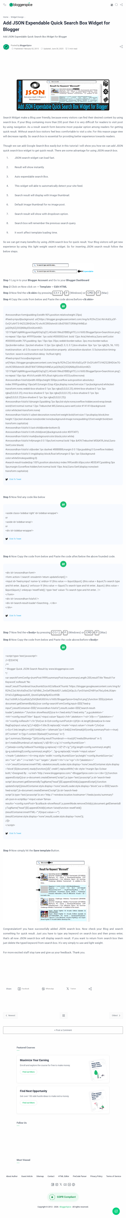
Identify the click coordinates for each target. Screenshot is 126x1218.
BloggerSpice (65, 1211)
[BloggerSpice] (26, 49)
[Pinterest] (73, 1188)
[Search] (116, 4)
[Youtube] (65, 1188)
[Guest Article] (27, 1180)
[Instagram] (57, 1188)
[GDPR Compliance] (63, 1201)
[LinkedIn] (69, 1188)
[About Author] (11, 1180)
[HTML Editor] (63, 1180)
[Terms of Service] (113, 1180)
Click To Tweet (15, 483)
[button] (111, 4)
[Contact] (51, 1180)
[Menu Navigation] (4, 4)
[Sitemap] (40, 1180)
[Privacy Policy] (96, 1180)
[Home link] (63, 1019)
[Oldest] (116, 1019)
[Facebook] (52, 1188)
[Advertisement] (63, 68)
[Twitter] (61, 1188)
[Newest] (10, 1019)
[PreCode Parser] (79, 1180)
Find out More (29, 1076)
